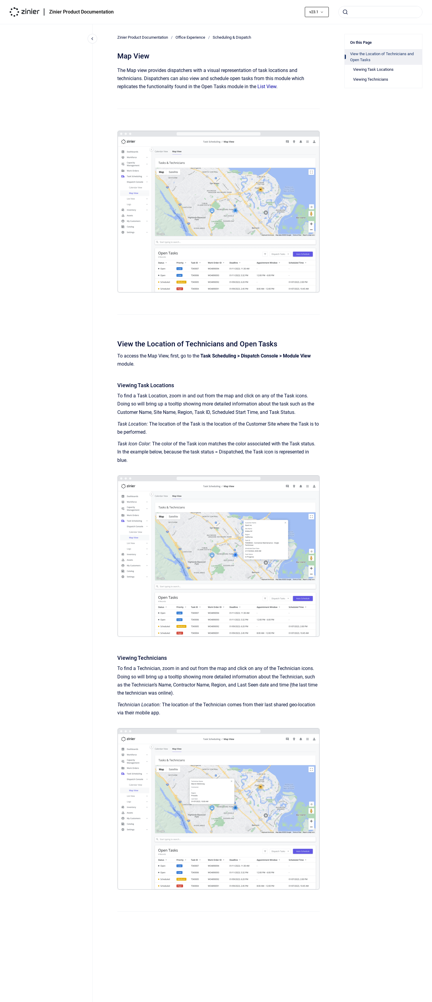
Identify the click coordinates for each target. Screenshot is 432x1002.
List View (266, 86)
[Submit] (345, 12)
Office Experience (190, 37)
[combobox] (380, 12)
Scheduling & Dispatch (232, 37)
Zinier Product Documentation (81, 12)
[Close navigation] (92, 38)
